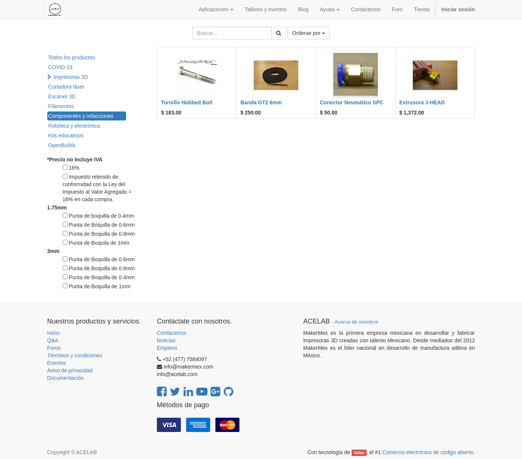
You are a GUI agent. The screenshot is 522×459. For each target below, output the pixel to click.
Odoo (359, 452)
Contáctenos (172, 333)
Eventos (56, 363)
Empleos (167, 348)
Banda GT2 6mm (261, 102)
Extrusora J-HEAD (422, 102)
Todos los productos (71, 57)
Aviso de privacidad (70, 370)
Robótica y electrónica (74, 126)
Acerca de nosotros (356, 322)
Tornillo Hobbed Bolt (186, 102)
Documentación (65, 378)
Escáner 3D (62, 96)
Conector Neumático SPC (352, 102)
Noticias (166, 340)
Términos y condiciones (74, 355)
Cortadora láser (66, 87)
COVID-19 (60, 67)
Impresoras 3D (70, 77)
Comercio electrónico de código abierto (428, 452)
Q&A (53, 340)
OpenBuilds (61, 145)
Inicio (53, 333)
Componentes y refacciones (81, 116)
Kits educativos (66, 135)
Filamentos (61, 106)
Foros (54, 348)
